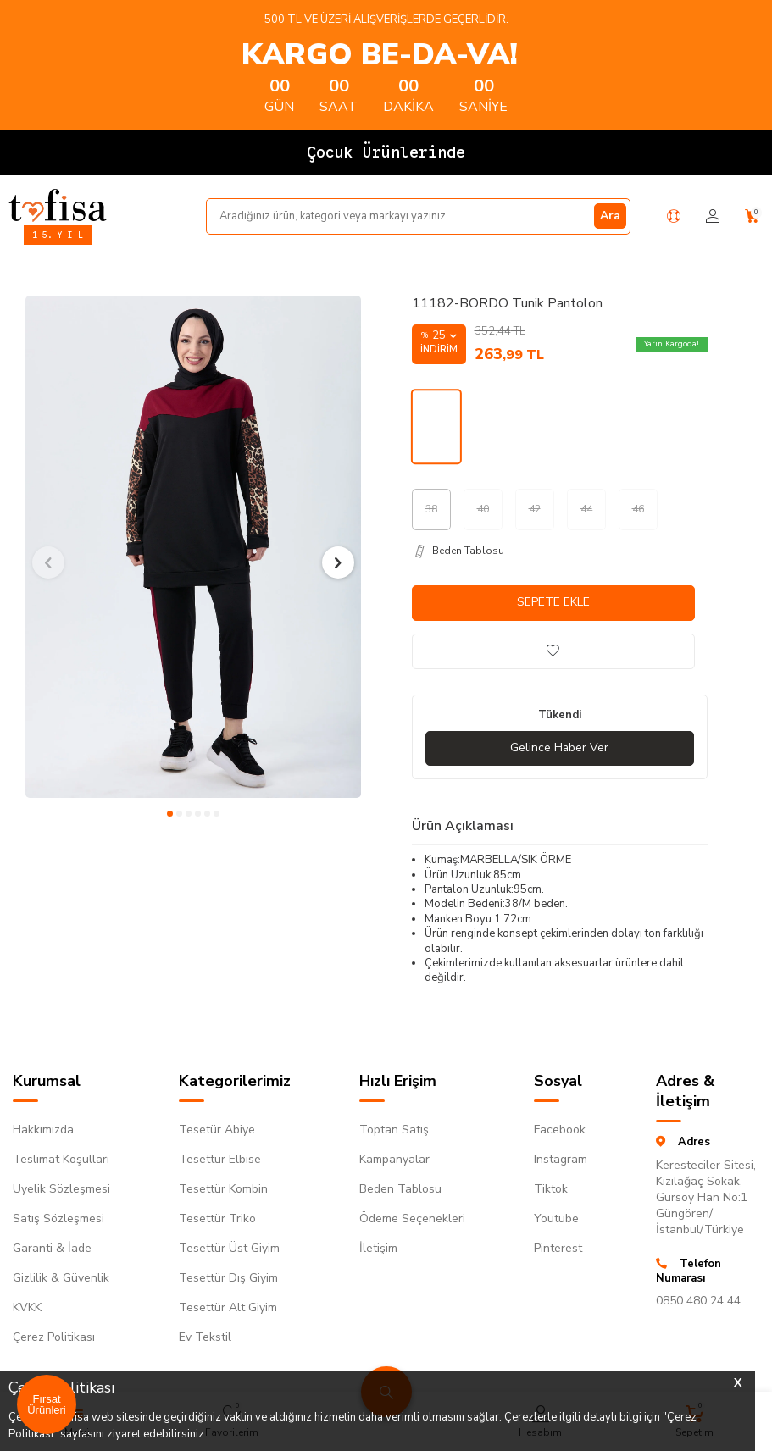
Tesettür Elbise (220, 1159)
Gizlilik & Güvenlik (61, 1278)
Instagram (560, 1159)
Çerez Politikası (54, 1337)
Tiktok (551, 1189)
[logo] (57, 205)
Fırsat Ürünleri (46, 1404)
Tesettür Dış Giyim (228, 1278)
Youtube (556, 1218)
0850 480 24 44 (698, 1301)
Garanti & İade (52, 1248)
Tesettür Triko (217, 1218)
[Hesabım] (712, 216)
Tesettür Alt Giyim (228, 1307)
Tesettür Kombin (223, 1189)
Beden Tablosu (400, 1189)
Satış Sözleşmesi (58, 1218)
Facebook (560, 1129)
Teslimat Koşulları (61, 1159)
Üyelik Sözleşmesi (61, 1189)
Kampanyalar (394, 1159)
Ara (610, 216)
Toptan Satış (394, 1129)
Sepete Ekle (553, 602)
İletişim (378, 1248)
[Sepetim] (752, 216)
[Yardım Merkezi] (673, 216)
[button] (170, 814)
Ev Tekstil (205, 1337)
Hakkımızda (43, 1129)
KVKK (27, 1307)
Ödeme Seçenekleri (412, 1218)
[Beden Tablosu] (560, 551)
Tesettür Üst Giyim (229, 1248)
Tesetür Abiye (217, 1129)
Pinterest (558, 1248)
